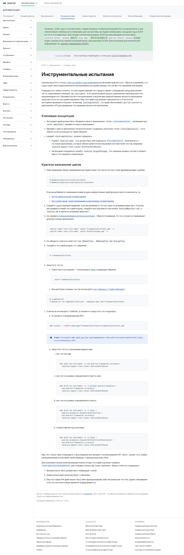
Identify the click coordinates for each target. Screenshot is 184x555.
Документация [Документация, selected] (28, 3)
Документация (11, 10)
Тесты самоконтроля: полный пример (69, 196)
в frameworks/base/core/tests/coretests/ (76, 216)
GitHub (39, 550)
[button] (14, 20)
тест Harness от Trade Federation (109, 289)
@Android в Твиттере (94, 526)
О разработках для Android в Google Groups (104, 546)
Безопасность (47, 16)
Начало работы (27, 16)
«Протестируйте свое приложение (83, 82)
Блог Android (91, 534)
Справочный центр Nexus (145, 534)
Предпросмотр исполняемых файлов (51, 538)
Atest (93, 269)
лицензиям (88, 494)
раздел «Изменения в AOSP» (75, 44)
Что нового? (8, 16)
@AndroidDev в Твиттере (95, 530)
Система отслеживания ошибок (148, 550)
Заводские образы (43, 542)
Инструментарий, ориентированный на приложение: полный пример (83, 201)
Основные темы (69, 65)
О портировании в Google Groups (99, 550)
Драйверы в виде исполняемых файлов (52, 546)
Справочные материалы (160, 16)
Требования (41, 530)
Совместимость (89, 16)
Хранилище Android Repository (48, 526)
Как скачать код (43, 534)
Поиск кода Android (53, 3)
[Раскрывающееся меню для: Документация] (37, 3)
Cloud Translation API (121, 56)
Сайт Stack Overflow (143, 546)
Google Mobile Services (144, 542)
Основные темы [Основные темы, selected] (68, 16)
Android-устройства (112, 16)
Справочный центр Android (146, 526)
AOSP (44, 65)
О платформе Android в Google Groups (101, 542)
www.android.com (142, 538)
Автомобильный (135, 16)
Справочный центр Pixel (144, 530)
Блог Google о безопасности (97, 538)
